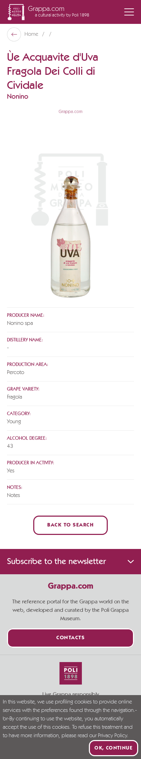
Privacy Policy (112, 736)
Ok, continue (113, 748)
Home (32, 34)
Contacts (70, 638)
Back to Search (70, 525)
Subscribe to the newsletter (70, 561)
